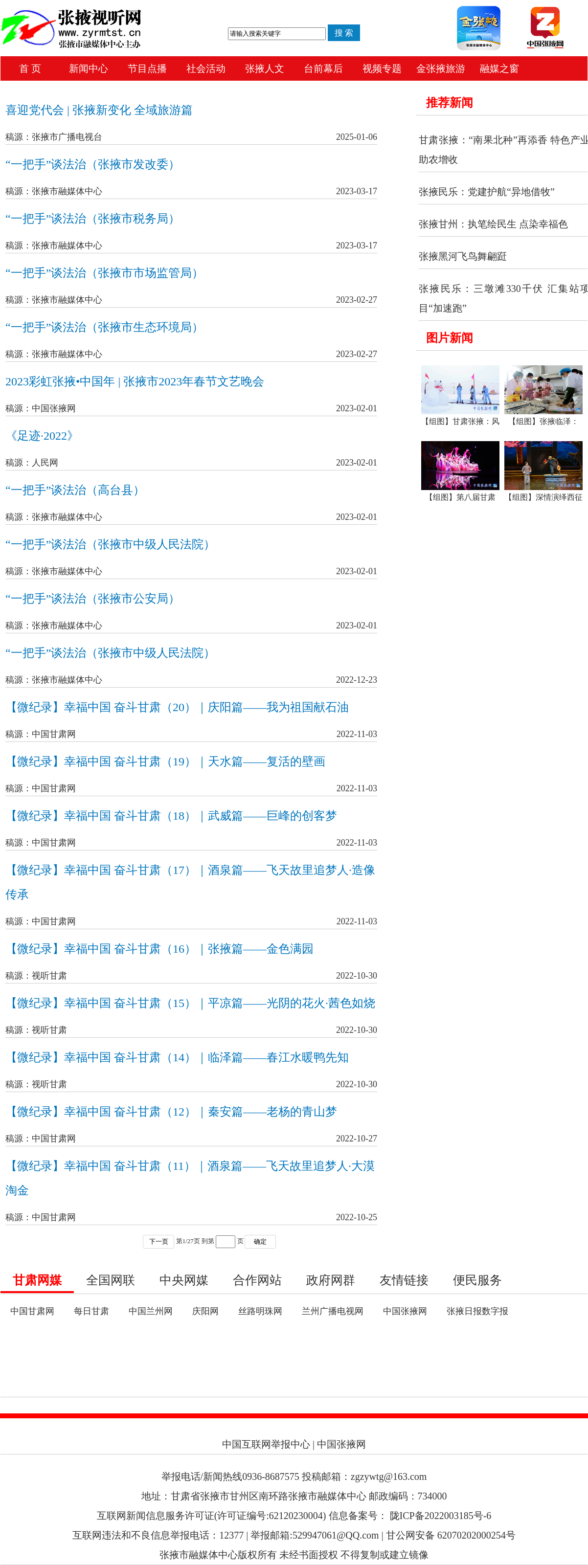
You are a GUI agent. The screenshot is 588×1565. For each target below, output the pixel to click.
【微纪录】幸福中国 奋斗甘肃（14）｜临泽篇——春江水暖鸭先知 (177, 1057)
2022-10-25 (356, 1217)
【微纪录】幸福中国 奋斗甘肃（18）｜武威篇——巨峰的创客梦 (171, 815)
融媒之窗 (499, 68)
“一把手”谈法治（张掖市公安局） (92, 598)
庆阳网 (205, 1311)
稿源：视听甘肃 (36, 976)
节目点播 (147, 68)
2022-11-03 (357, 734)
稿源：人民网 (31, 463)
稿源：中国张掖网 (40, 408)
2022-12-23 (356, 680)
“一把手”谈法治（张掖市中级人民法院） (110, 544)
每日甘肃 (91, 1311)
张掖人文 (264, 68)
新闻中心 (88, 68)
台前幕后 (323, 68)
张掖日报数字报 (477, 1311)
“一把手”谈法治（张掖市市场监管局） (104, 273)
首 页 (30, 68)
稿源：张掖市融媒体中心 (53, 191)
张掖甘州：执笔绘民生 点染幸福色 (493, 224)
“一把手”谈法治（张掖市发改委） (92, 164)
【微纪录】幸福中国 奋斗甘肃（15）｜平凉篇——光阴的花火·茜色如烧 (190, 1003)
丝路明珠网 (260, 1311)
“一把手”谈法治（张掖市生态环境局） (104, 327)
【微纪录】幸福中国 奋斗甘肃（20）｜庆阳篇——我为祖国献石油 (177, 707)
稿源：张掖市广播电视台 (53, 137)
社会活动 (206, 68)
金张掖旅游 (440, 68)
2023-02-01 (356, 408)
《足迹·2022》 (42, 435)
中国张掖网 (405, 1311)
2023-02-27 (356, 300)
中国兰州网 (151, 1311)
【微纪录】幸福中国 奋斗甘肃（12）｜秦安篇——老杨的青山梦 (171, 1111)
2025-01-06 (356, 137)
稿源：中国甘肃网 (40, 734)
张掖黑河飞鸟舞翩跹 (463, 256)
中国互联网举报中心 (266, 1444)
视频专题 (382, 68)
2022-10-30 (356, 976)
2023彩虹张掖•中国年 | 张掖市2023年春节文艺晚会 (134, 381)
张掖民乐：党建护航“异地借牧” (487, 191)
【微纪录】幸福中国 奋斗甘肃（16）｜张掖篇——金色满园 (159, 948)
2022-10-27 (356, 1138)
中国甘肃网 (32, 1311)
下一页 (158, 1241)
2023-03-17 (356, 191)
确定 (260, 1241)
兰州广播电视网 (332, 1311)
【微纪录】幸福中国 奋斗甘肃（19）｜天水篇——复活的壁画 (165, 761)
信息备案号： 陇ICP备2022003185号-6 (410, 1515)
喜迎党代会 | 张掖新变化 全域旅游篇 (99, 110)
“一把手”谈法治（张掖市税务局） (92, 218)
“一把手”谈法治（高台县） (75, 490)
